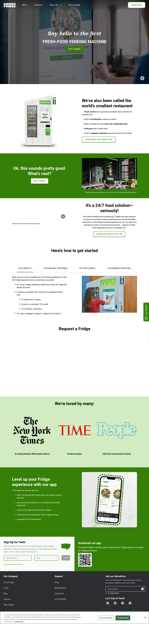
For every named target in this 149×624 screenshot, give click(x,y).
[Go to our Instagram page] (107, 603)
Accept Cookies (122, 618)
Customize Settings (105, 618)
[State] (46, 558)
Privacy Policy (114, 593)
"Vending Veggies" (74, 454)
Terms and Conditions (16, 564)
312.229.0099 (60, 599)
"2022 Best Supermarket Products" (116, 454)
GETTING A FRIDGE (87, 268)
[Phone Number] (18, 558)
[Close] (145, 617)
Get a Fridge (74, 5)
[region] (74, 617)
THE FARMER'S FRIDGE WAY (119, 268)
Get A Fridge (74, 49)
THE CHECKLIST (25, 268)
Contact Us (59, 593)
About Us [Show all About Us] (56, 5)
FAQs (57, 582)
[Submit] (142, 588)
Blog (5, 593)
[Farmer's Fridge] (10, 5)
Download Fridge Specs (109, 234)
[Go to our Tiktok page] (115, 603)
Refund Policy (60, 588)
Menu (24, 5)
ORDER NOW (136, 5)
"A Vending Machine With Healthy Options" (32, 454)
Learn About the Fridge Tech (98, 139)
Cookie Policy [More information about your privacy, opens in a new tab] (19, 621)
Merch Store (9, 605)
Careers (7, 599)
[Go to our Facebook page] (122, 603)
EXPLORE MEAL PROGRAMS (55, 268)
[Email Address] (125, 589)
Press (6, 588)
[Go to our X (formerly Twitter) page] (130, 603)
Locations (38, 5)
